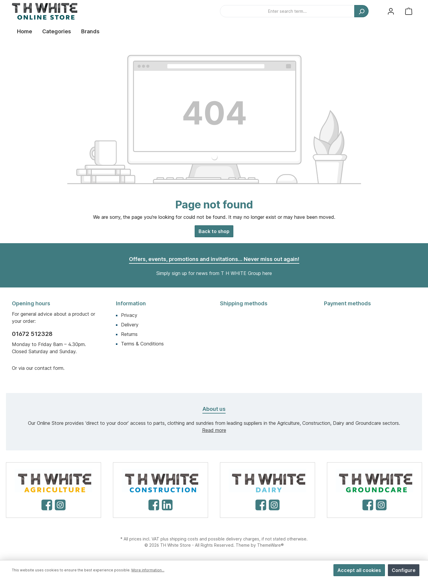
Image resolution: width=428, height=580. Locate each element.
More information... (147, 570)
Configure (404, 570)
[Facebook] (47, 505)
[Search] (361, 11)
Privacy (129, 315)
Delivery (130, 325)
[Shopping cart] (408, 11)
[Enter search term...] (287, 11)
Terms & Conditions (142, 344)
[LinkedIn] (167, 505)
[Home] (24, 31)
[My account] (390, 11)
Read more (214, 430)
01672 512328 (32, 333)
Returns (129, 334)
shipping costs (184, 538)
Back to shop (214, 231)
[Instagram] (60, 505)
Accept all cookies (359, 570)
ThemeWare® (270, 545)
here (267, 273)
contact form (48, 368)
